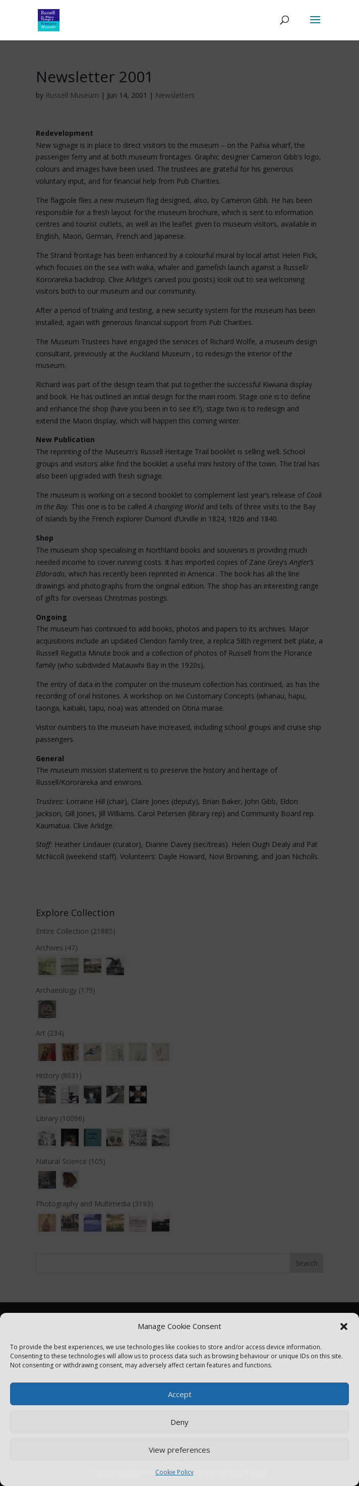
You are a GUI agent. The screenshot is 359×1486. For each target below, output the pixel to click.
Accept (180, 1394)
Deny (179, 1422)
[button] (344, 1326)
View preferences (179, 1450)
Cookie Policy (174, 1472)
